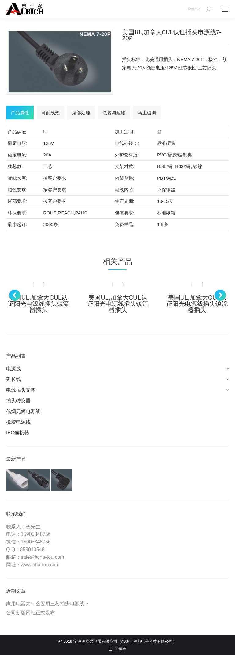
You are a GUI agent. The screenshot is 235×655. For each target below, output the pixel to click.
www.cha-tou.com (40, 564)
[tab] (20, 112)
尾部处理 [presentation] (81, 112)
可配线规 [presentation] (50, 112)
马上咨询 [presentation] (147, 112)
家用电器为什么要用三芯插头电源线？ (47, 603)
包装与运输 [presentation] (114, 112)
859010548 (32, 549)
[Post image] (38, 284)
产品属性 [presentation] (20, 112)
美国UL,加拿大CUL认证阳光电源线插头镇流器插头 (38, 303)
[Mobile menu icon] (225, 9)
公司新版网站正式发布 (30, 612)
